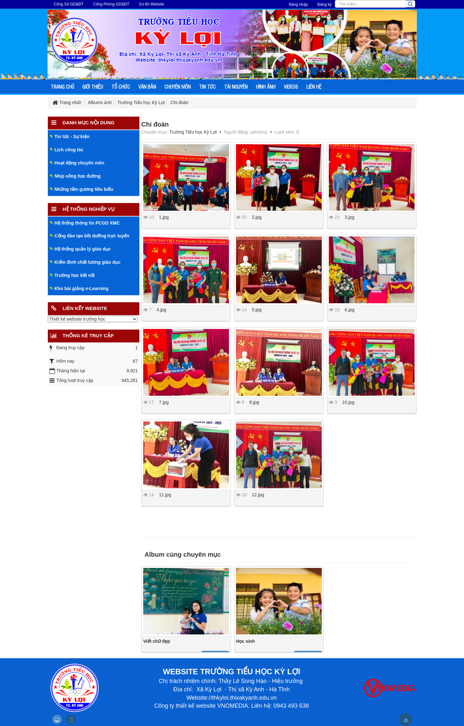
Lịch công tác (69, 149)
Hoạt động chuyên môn (79, 162)
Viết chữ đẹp (156, 641)
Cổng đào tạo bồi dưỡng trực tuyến (92, 235)
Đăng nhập (298, 4)
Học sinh (245, 641)
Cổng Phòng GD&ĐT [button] (111, 4)
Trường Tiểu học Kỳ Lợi (193, 132)
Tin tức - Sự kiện (72, 136)
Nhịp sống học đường (78, 176)
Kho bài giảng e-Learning (82, 288)
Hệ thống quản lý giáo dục (83, 249)
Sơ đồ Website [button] (151, 4)
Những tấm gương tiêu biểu (84, 189)
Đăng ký (324, 4)
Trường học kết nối (75, 275)
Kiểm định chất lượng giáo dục (88, 262)
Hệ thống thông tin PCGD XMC (87, 223)
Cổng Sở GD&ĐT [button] (69, 4)
